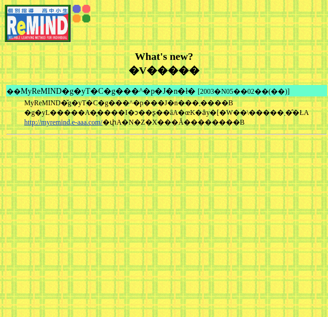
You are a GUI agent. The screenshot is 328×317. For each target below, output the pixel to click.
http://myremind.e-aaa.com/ (63, 122)
